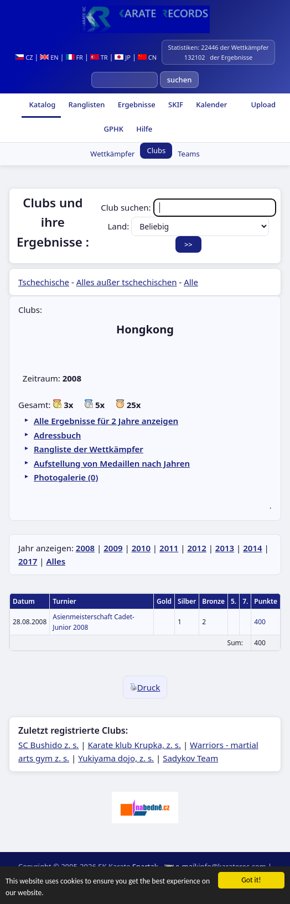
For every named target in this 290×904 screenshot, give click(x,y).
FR (74, 57)
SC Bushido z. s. (48, 744)
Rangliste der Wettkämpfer (88, 448)
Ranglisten (85, 104)
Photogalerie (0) (66, 477)
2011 (168, 547)
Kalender (210, 104)
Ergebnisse (135, 104)
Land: (189, 226)
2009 (112, 547)
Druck (145, 687)
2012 (196, 547)
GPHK (112, 129)
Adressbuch (57, 435)
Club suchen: (188, 207)
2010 (141, 547)
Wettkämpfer (112, 154)
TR (99, 57)
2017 (27, 561)
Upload (263, 104)
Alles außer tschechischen (126, 282)
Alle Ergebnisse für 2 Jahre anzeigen (106, 420)
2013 (224, 547)
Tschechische (43, 282)
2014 (252, 547)
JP (123, 57)
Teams (188, 154)
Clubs (156, 150)
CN (147, 57)
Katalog (41, 104)
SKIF (175, 104)
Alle (191, 282)
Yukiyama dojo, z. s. (116, 758)
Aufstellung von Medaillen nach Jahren (112, 463)
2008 (85, 547)
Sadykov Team (190, 758)
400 (260, 621)
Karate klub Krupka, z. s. (134, 744)
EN (49, 57)
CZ (24, 57)
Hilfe (143, 129)
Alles (55, 561)
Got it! (251, 880)
